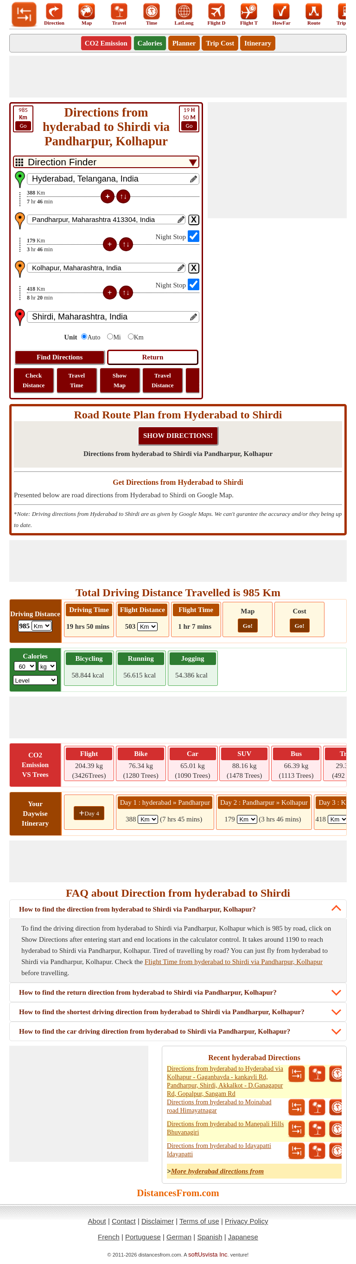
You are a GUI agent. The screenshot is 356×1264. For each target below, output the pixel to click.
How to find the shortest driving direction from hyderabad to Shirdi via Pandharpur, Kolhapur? (162, 1012)
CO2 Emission (106, 43)
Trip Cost (220, 43)
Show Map (120, 380)
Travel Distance (163, 380)
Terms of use (199, 1221)
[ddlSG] (35, 680)
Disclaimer (157, 1221)
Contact (124, 1221)
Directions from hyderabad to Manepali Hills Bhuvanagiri (225, 1128)
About (97, 1221)
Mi (117, 337)
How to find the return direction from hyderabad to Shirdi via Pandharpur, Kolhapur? (148, 992)
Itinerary (257, 43)
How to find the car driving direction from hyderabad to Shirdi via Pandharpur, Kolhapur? (154, 1031)
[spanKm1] (148, 819)
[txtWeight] (25, 666)
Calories (150, 43)
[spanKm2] (247, 819)
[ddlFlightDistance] (147, 626)
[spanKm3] (338, 819)
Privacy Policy (246, 1221)
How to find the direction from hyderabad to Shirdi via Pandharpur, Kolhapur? (137, 909)
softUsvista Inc (208, 1254)
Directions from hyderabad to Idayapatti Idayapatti (219, 1150)
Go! (248, 625)
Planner (184, 43)
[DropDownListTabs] (106, 162)
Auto (93, 337)
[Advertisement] (178, 77)
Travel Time (76, 380)
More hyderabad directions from (217, 1171)
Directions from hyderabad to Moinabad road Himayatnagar (219, 1106)
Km (139, 337)
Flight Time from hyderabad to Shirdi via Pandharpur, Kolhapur (234, 961)
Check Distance (34, 380)
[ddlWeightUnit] (47, 666)
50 (189, 118)
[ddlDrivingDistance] (41, 626)
